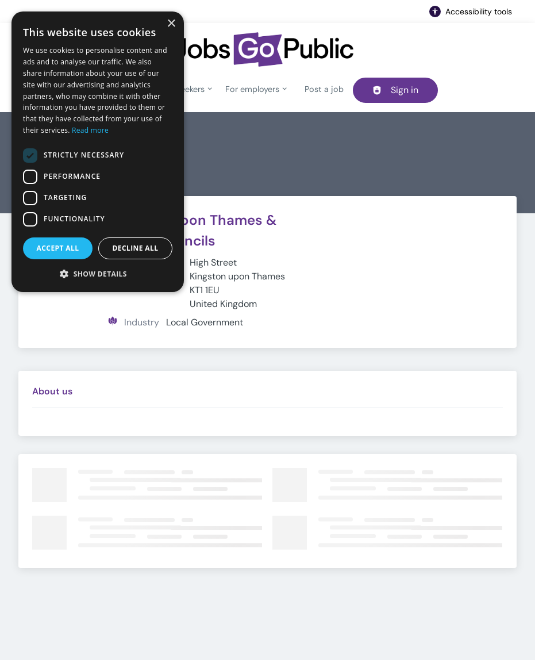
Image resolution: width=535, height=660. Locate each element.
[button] (97, 274)
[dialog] (97, 151)
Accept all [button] (58, 248)
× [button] (171, 24)
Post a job (324, 89)
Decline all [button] (136, 248)
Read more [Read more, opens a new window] (90, 130)
